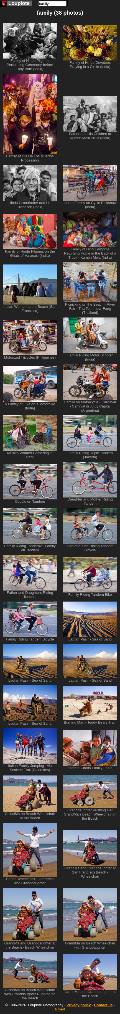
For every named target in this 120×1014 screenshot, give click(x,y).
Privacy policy (79, 1005)
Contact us (103, 1005)
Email (60, 1009)
